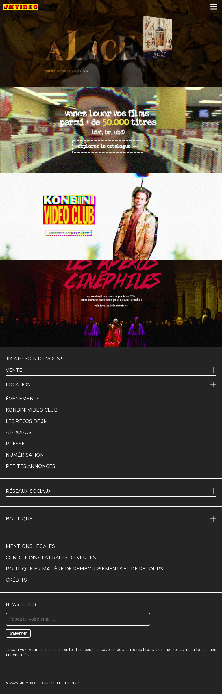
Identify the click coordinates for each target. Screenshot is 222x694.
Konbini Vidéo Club (32, 410)
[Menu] (213, 7)
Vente (14, 370)
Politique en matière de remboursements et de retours (84, 569)
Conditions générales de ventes (51, 557)
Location (18, 384)
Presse (15, 443)
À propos (19, 432)
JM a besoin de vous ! (34, 358)
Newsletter (21, 604)
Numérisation (25, 455)
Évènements (23, 398)
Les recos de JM (27, 421)
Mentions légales (30, 546)
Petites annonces (30, 466)
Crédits (16, 580)
